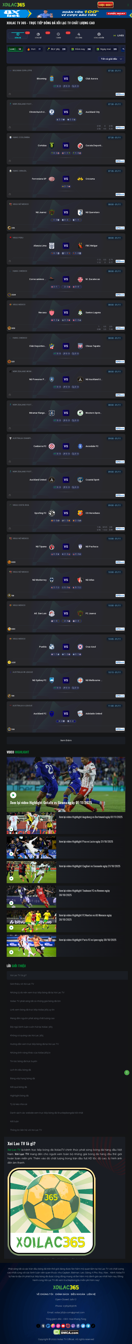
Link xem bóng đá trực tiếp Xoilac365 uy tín (32, 1009)
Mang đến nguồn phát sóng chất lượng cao (32, 1018)
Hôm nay (81, 49)
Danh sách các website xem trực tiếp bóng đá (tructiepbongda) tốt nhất (46, 1112)
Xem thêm (66, 740)
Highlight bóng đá (19, 1095)
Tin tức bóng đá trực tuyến (23, 1061)
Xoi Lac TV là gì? (18, 975)
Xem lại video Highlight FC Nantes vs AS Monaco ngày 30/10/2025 (85, 917)
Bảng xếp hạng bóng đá (22, 1078)
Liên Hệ (91, 1294)
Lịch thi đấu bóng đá (20, 1070)
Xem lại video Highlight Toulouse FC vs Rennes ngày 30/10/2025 (84, 893)
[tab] (18, 35)
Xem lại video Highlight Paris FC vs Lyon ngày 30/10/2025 (87, 940)
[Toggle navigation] (128, 5)
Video (18, 752)
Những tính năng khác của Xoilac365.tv (30, 1052)
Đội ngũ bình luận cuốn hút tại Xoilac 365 (31, 1027)
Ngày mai (107, 49)
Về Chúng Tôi (45, 1294)
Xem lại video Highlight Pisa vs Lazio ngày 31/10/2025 (86, 841)
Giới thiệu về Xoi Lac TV (22, 984)
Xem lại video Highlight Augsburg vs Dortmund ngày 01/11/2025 (91, 817)
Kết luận (14, 1121)
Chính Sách (62, 1294)
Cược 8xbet (105, 5)
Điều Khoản (78, 1294)
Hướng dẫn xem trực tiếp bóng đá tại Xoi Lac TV (34, 1044)
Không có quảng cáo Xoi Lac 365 (26, 1035)
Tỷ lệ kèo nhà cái (18, 1104)
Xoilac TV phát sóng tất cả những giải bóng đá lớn (35, 1001)
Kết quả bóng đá (18, 1087)
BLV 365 (56, 49)
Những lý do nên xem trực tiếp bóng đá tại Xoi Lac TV (37, 992)
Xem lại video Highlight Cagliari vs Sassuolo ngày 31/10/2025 (89, 866)
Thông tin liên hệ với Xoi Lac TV (26, 1130)
